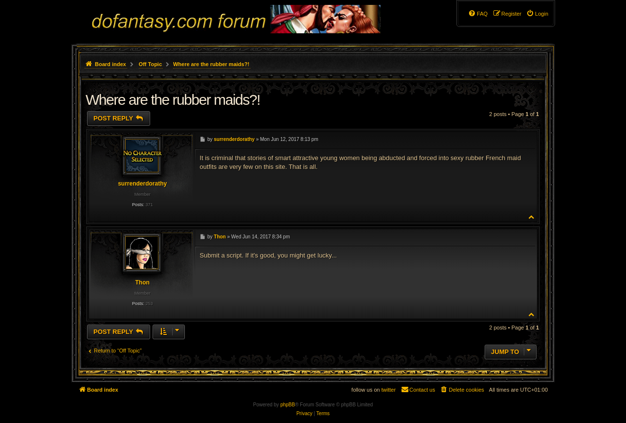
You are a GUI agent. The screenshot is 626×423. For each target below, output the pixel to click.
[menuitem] (537, 14)
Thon (142, 282)
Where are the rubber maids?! (211, 64)
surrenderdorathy (142, 183)
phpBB (287, 404)
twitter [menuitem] (388, 390)
